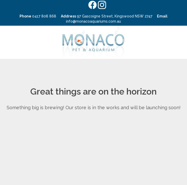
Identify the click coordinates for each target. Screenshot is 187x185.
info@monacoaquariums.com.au (93, 21)
